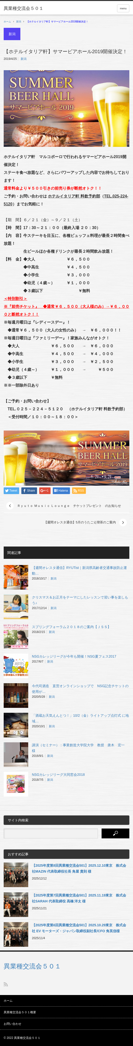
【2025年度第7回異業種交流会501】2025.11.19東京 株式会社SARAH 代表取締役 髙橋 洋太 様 (79, 898)
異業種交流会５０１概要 (20, 1012)
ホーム (8, 1000)
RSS (6, 984)
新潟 (18, 21)
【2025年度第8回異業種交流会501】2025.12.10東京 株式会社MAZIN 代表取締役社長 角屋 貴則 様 (79, 868)
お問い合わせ (12, 1024)
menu (123, 8)
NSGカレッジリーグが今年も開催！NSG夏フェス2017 (74, 656)
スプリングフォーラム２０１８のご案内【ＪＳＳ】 (71, 627)
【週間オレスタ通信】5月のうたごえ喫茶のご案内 (80, 522)
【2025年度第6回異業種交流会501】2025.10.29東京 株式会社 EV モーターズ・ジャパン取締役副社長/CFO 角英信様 (79, 928)
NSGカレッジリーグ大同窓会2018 (58, 775)
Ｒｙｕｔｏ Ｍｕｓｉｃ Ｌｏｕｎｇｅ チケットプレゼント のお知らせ (69, 506)
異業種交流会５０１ (32, 966)
